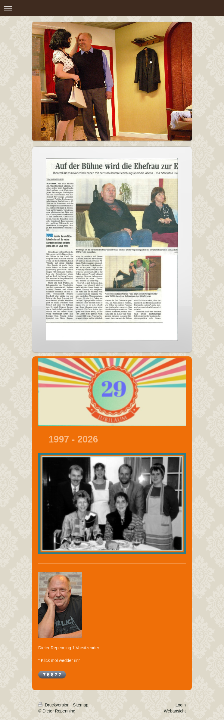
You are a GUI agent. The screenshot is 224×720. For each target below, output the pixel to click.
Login (181, 705)
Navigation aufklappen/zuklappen (112, 8)
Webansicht (175, 711)
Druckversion (54, 705)
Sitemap (80, 705)
